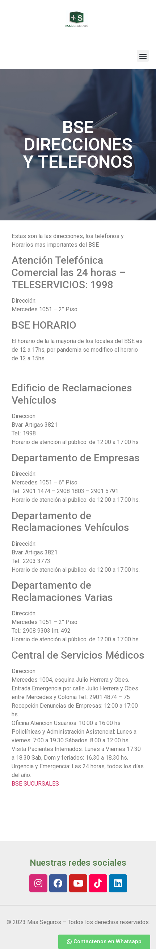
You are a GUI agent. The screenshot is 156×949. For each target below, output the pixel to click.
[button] (143, 56)
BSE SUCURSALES (35, 783)
